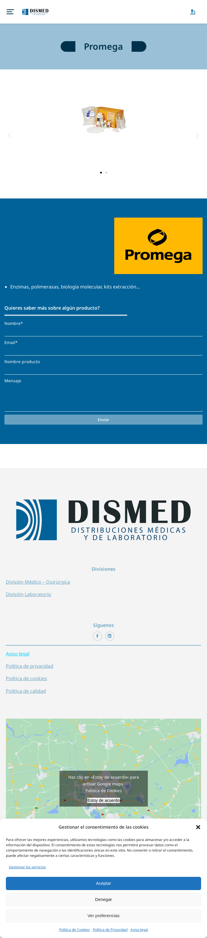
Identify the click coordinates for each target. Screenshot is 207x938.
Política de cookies (26, 678)
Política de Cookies (74, 929)
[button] (198, 827)
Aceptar (103, 883)
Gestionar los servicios (27, 866)
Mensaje (12, 380)
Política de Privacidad (110, 929)
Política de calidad (26, 691)
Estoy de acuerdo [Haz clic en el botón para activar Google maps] (103, 800)
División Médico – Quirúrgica (38, 582)
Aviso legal (139, 929)
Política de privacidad (29, 666)
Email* (11, 342)
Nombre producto (22, 361)
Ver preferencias (103, 915)
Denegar (103, 899)
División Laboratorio (28, 594)
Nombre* (13, 323)
